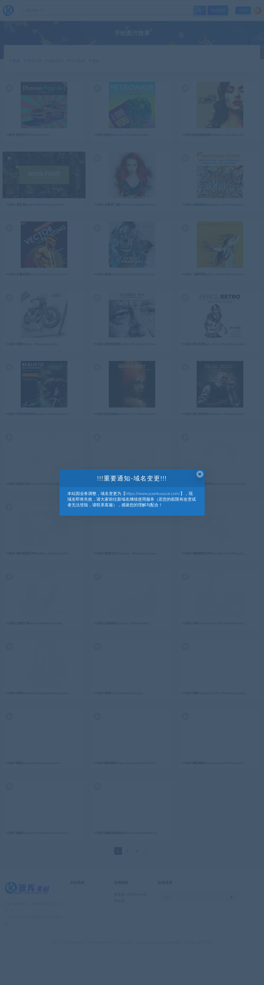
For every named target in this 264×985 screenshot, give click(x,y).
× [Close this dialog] (200, 474)
